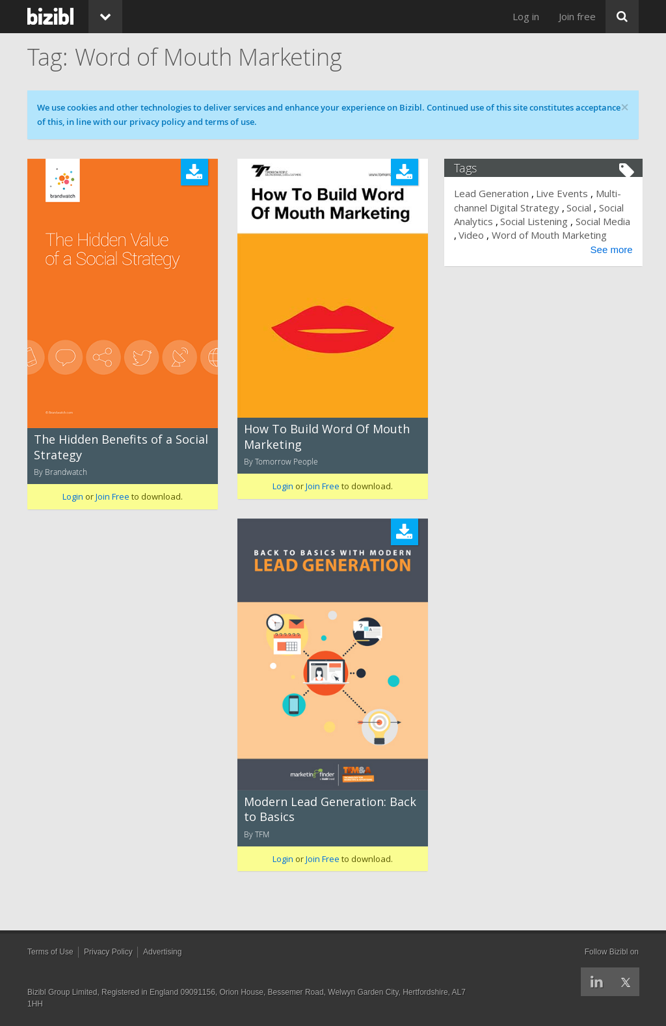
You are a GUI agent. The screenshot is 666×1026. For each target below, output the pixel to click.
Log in (526, 16)
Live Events (566, 193)
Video (505, 234)
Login (72, 496)
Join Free (112, 496)
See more (608, 263)
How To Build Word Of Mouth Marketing (327, 436)
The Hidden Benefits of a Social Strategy (121, 446)
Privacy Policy (108, 951)
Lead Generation (495, 193)
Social (582, 207)
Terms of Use (50, 951)
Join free (577, 16)
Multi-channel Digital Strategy (541, 200)
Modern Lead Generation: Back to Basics (330, 809)
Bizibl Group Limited (62, 992)
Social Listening (538, 221)
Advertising (162, 951)
